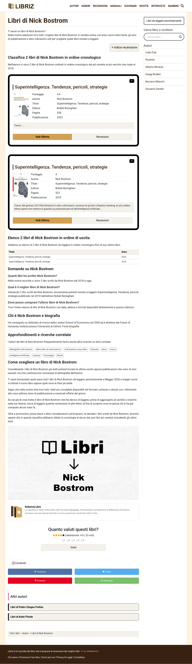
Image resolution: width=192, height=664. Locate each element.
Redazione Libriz (33, 506)
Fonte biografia (70, 326)
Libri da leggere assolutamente (163, 20)
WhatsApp (107, 580)
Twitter (106, 572)
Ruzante (150, 59)
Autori (74, 5)
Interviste (158, 5)
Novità (143, 5)
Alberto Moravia (154, 66)
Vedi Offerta (42, 136)
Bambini (173, 5)
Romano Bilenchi (155, 81)
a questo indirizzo (124, 307)
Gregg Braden (153, 74)
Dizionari (130, 5)
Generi (85, 5)
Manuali (116, 5)
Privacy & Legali (64, 657)
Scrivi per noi (48, 657)
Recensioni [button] (102, 136)
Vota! (73, 547)
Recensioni (100, 5)
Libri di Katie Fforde (21, 616)
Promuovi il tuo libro (30, 657)
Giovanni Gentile (154, 88)
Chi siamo (13, 657)
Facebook (40, 572)
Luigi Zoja (150, 52)
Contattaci (79, 657)
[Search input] (162, 37)
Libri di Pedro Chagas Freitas (26, 607)
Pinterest (40, 580)
